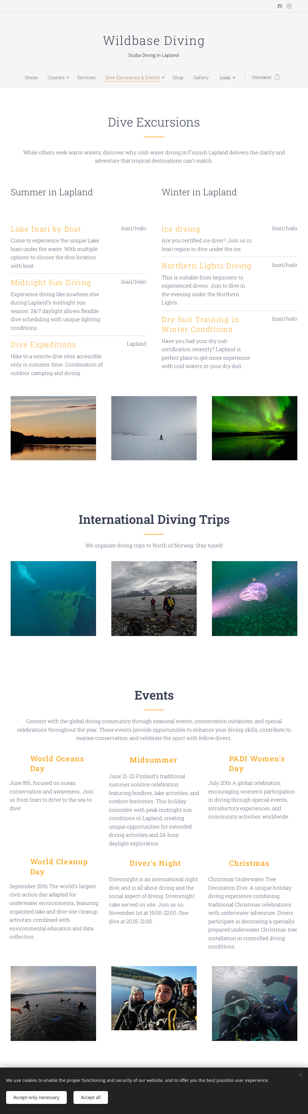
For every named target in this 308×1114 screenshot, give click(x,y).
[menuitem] (22, 77)
